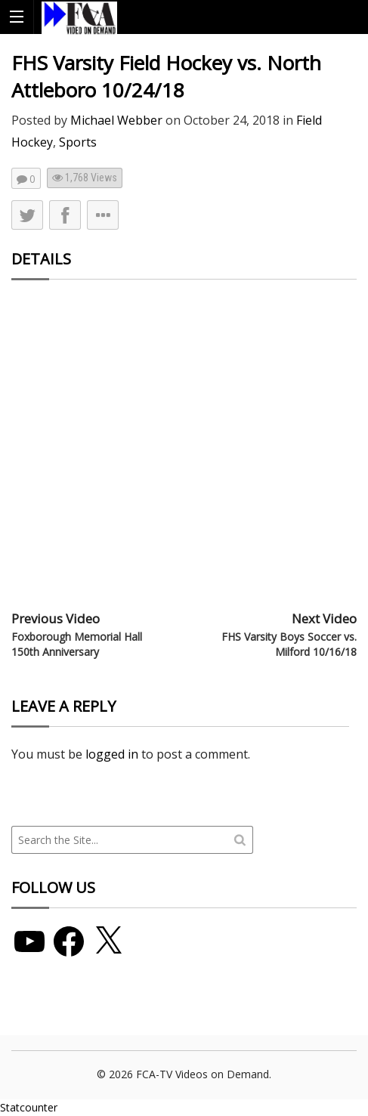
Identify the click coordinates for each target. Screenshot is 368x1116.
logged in (111, 754)
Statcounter (28, 1107)
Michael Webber (116, 120)
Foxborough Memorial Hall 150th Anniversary (76, 644)
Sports (78, 142)
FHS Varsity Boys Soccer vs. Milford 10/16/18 (289, 644)
